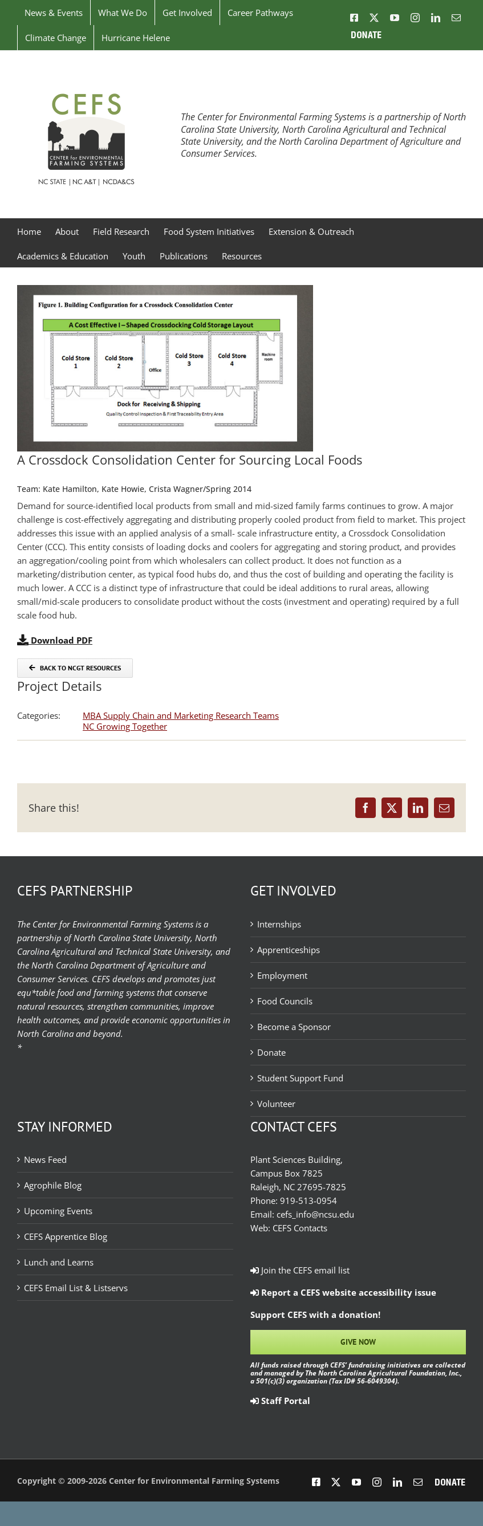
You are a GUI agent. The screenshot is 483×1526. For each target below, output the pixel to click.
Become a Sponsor (294, 1026)
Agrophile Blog (53, 1185)
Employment (282, 975)
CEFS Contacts (300, 1228)
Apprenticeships (288, 949)
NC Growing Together (125, 726)
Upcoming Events (58, 1210)
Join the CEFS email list (300, 1270)
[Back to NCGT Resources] (75, 668)
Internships (279, 924)
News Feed (45, 1159)
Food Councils (284, 1001)
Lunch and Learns (59, 1262)
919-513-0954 (308, 1200)
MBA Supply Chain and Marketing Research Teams (181, 715)
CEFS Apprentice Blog (65, 1236)
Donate (271, 1052)
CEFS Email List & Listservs (76, 1287)
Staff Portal (280, 1400)
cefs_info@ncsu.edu (315, 1214)
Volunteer (276, 1103)
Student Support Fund (300, 1078)
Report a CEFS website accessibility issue (343, 1292)
